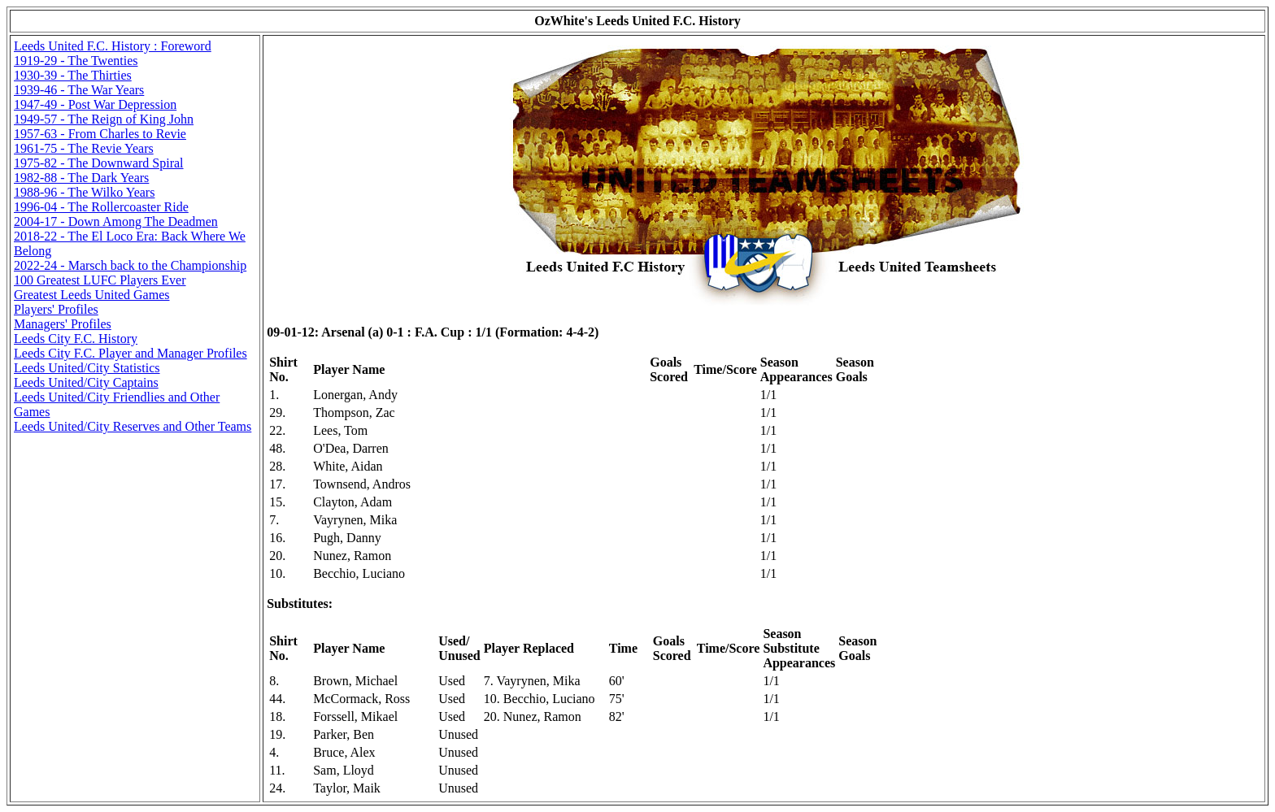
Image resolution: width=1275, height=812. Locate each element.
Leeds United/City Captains (86, 382)
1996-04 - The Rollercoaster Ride (101, 207)
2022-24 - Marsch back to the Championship (130, 265)
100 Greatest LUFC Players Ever (100, 280)
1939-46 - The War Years (79, 90)
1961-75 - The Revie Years (84, 148)
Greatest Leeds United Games (91, 295)
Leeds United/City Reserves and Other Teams (132, 426)
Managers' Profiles (62, 324)
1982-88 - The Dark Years (81, 178)
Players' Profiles (56, 309)
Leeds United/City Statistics (87, 368)
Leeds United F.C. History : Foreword (112, 46)
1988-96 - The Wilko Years (84, 192)
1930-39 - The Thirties (73, 75)
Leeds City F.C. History (75, 338)
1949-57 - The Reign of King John (104, 119)
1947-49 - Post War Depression (95, 104)
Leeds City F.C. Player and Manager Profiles (130, 353)
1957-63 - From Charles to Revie (100, 134)
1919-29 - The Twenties (75, 60)
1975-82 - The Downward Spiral (99, 163)
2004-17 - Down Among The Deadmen (116, 221)
